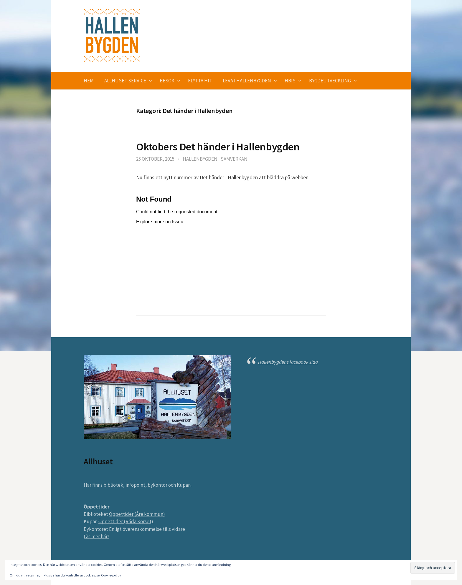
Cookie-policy (111, 575)
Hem (89, 80)
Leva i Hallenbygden (247, 80)
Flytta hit (200, 80)
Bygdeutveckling (330, 80)
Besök (167, 80)
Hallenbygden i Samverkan (215, 159)
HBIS (290, 80)
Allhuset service (125, 80)
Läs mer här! (96, 536)
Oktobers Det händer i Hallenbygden (218, 146)
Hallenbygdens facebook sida (288, 362)
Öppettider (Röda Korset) (125, 521)
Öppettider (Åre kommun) (137, 514)
